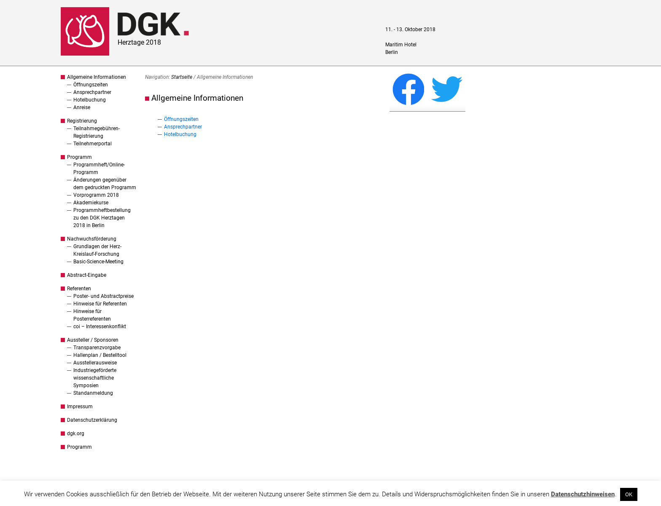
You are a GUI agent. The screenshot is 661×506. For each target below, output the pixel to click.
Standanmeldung (93, 393)
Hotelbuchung (89, 100)
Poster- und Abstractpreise (103, 296)
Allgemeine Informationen (96, 77)
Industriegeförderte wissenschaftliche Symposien (94, 377)
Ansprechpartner (92, 92)
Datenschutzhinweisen (583, 494)
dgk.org (75, 433)
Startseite (181, 77)
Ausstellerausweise (95, 363)
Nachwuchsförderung (91, 239)
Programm (79, 157)
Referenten (79, 289)
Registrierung (82, 121)
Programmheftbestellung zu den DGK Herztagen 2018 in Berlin (102, 217)
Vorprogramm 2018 (96, 195)
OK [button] (628, 494)
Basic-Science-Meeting (98, 262)
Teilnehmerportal (92, 144)
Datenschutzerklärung (92, 420)
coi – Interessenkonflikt (99, 326)
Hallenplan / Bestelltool (99, 355)
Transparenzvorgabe (97, 348)
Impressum (80, 407)
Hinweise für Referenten (100, 304)
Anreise (81, 107)
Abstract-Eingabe (86, 275)
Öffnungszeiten (90, 85)
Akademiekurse (90, 203)
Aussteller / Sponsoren (92, 340)
